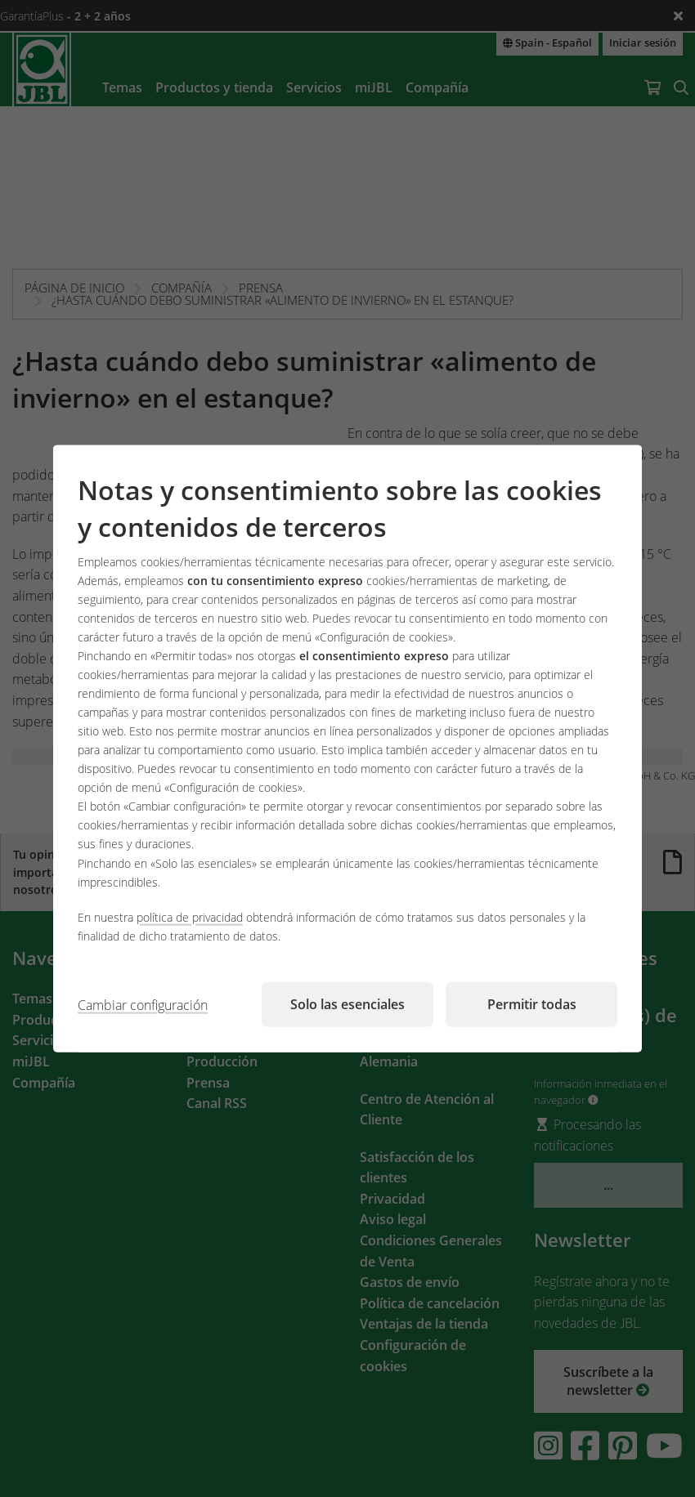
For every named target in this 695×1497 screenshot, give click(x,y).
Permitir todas (531, 1003)
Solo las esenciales (347, 1003)
